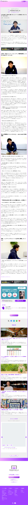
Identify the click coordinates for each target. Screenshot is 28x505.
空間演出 (16, 492)
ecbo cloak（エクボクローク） (6, 276)
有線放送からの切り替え (4, 496)
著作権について (4, 492)
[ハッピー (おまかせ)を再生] (13, 437)
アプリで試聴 (10, 445)
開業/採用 (16, 494)
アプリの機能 (3, 494)
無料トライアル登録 (10, 492)
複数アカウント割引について (4, 499)
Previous (2, 437)
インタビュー (16, 495)
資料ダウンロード (14, 479)
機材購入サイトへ (4, 497)
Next (26, 437)
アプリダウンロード (10, 493)
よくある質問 (10, 494)
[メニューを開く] (27, 1)
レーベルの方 (22, 492)
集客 (15, 493)
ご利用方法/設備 (4, 493)
